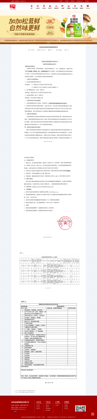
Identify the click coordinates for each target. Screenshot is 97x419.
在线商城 (66, 402)
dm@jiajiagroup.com (22, 407)
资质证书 (38, 408)
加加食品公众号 (80, 1)
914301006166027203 (63, 417)
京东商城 (66, 1)
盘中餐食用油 (48, 408)
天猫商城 (60, 1)
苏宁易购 (66, 408)
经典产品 (47, 406)
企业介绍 (38, 402)
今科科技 (43, 417)
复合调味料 (48, 410)
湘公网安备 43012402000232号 (53, 417)
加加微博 (72, 1)
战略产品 (47, 405)
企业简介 (38, 405)
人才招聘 (57, 402)
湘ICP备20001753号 (72, 417)
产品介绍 (48, 402)
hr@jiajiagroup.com (22, 409)
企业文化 (38, 406)
